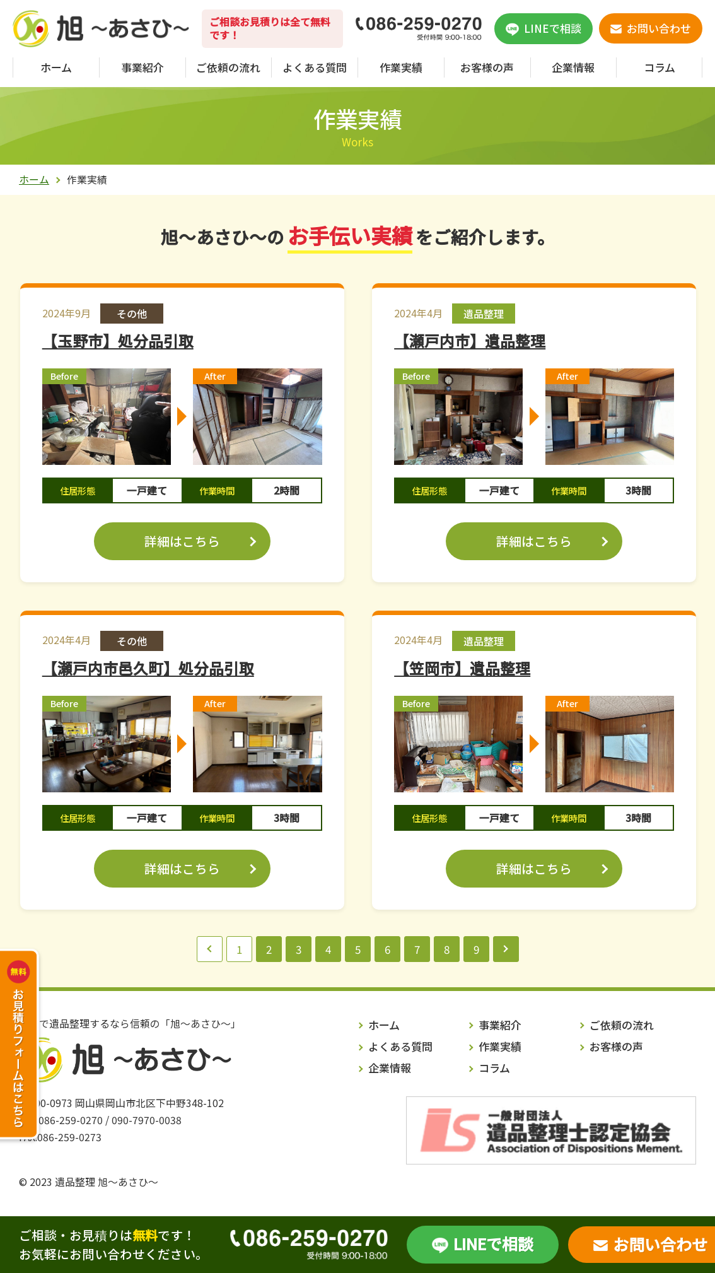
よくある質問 (314, 67)
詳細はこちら (182, 541)
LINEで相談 (493, 1243)
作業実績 (401, 67)
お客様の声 (487, 67)
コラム (659, 67)
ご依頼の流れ (228, 67)
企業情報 (573, 67)
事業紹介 (142, 67)
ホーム (56, 67)
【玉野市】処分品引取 (118, 340)
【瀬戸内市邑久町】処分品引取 (148, 668)
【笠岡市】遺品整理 (462, 668)
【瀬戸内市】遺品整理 (469, 340)
